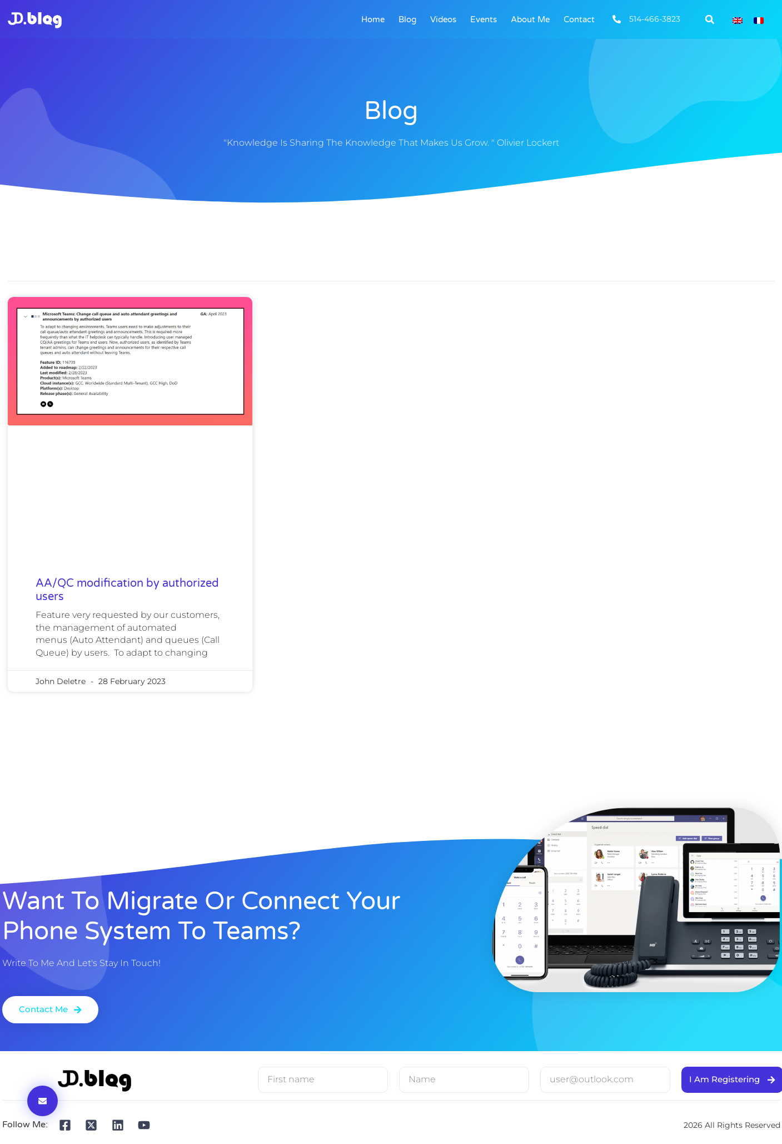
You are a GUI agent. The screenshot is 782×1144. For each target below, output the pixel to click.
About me (530, 19)
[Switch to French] (758, 19)
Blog (407, 19)
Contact (579, 19)
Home (373, 19)
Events (483, 19)
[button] (709, 19)
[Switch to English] (737, 19)
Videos (443, 19)
